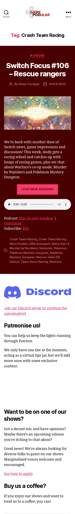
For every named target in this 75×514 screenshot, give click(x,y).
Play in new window (36, 218)
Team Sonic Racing (34, 262)
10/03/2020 (57, 84)
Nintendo (45, 248)
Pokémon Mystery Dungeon (29, 253)
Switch (14, 262)
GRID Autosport (39, 244)
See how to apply (18, 474)
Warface (55, 262)
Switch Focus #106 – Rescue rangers (37, 69)
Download (13, 223)
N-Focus (37, 55)
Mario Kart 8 (60, 244)
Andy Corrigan (29, 84)
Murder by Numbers (24, 248)
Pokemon (60, 248)
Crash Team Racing (23, 239)
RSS (26, 228)
